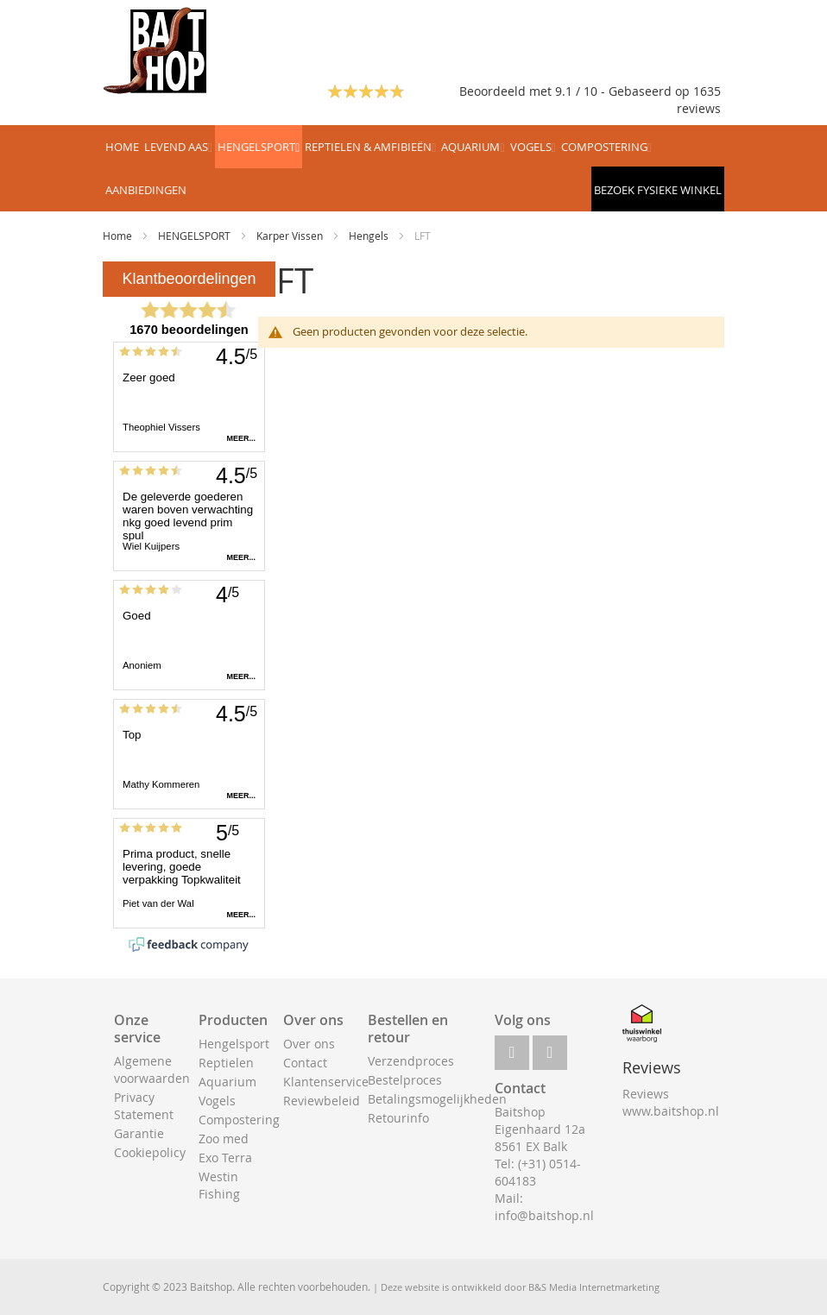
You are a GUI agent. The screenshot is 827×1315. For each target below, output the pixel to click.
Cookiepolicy (150, 1152)
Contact (305, 1062)
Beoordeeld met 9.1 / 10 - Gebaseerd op (576, 91)
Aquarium (227, 1081)
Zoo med (224, 1138)
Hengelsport (234, 1043)
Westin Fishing (219, 1185)
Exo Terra (225, 1157)
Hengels (370, 235)
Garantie (139, 1133)
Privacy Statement (144, 1106)
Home (119, 235)
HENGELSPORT (195, 235)
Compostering (239, 1119)
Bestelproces (405, 1080)
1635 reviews (699, 99)
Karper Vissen (290, 235)
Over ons (309, 1043)
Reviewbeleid (321, 1100)
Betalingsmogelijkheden (437, 1099)
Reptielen (226, 1062)
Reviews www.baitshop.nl (670, 1102)
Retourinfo (398, 1118)
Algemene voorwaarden (152, 1069)
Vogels (217, 1100)
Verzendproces (411, 1061)
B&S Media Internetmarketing (594, 1286)
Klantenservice (326, 1081)
